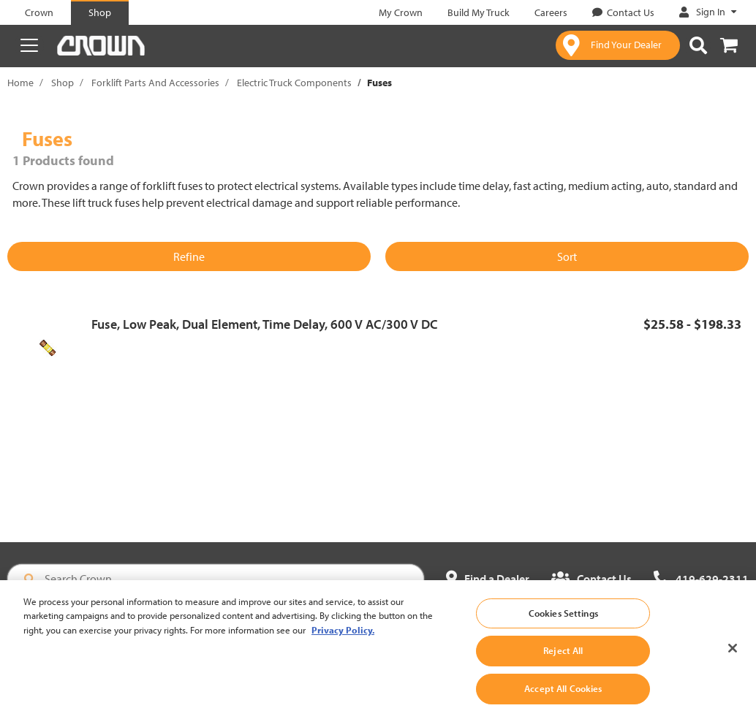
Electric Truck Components (294, 82)
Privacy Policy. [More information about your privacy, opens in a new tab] (342, 638)
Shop (62, 82)
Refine (189, 256)
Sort (567, 256)
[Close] (733, 655)
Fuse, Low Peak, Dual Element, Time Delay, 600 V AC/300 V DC (264, 324)
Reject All (563, 658)
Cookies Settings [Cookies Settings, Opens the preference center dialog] (563, 621)
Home (20, 82)
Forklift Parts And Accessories (155, 82)
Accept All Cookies (563, 696)
